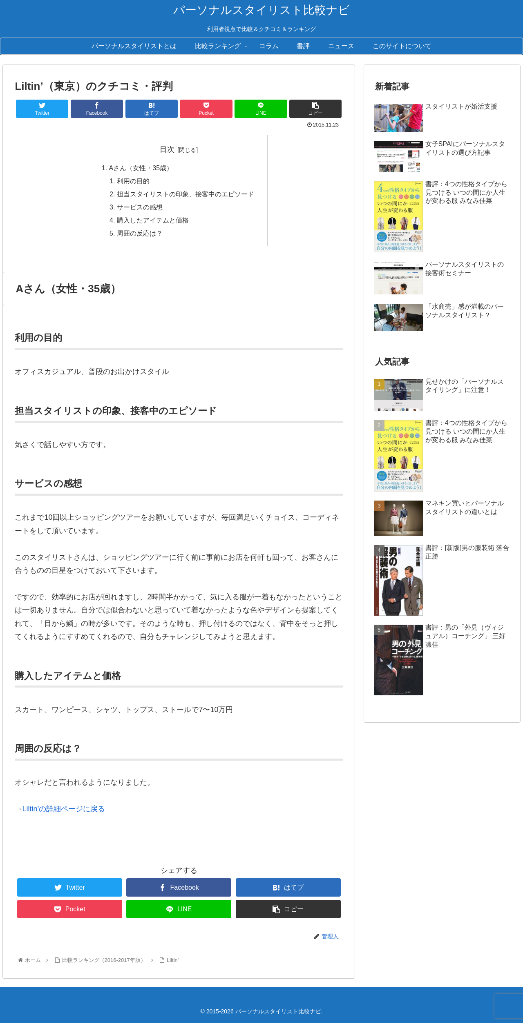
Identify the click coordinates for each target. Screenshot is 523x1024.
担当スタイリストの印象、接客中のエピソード (185, 194)
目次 (167, 149)
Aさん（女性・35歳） (141, 167)
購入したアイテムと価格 (153, 220)
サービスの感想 (140, 207)
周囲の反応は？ (140, 234)
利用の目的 (133, 181)
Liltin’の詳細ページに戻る (63, 810)
